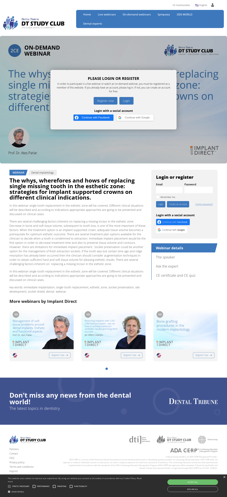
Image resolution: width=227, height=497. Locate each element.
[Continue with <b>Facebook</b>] (93, 117)
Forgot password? (204, 204)
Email (159, 184)
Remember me (167, 197)
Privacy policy (16, 462)
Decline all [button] (192, 489)
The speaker (165, 257)
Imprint (13, 471)
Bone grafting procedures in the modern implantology (173, 325)
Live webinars (107, 14)
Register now (105, 101)
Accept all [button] (193, 482)
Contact (13, 453)
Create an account (178, 204)
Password (190, 184)
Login (126, 101)
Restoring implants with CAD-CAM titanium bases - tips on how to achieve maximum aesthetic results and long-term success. (101, 326)
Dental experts (92, 23)
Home (87, 14)
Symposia (164, 14)
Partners (14, 449)
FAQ (11, 458)
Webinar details (169, 248)
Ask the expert (167, 266)
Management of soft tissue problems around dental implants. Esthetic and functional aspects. (29, 326)
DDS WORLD (184, 14)
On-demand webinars (137, 14)
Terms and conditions (21, 466)
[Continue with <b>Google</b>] (135, 117)
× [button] (224, 477)
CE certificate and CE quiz (175, 275)
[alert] (113, 485)
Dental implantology (42, 172)
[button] (106, 369)
